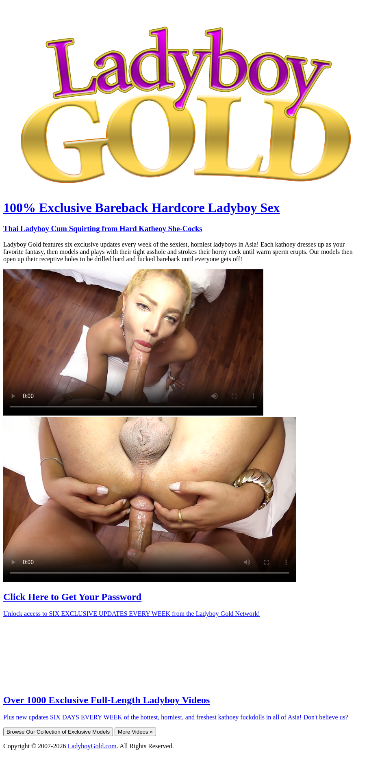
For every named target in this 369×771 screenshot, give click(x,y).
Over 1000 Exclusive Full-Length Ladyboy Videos (106, 700)
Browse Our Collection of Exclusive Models (58, 732)
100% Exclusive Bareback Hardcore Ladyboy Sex (141, 207)
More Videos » (135, 732)
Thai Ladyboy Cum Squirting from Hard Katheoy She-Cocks (102, 228)
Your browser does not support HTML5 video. (133, 342)
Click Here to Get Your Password (72, 596)
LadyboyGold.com (91, 746)
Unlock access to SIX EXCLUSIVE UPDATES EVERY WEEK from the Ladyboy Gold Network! (131, 613)
